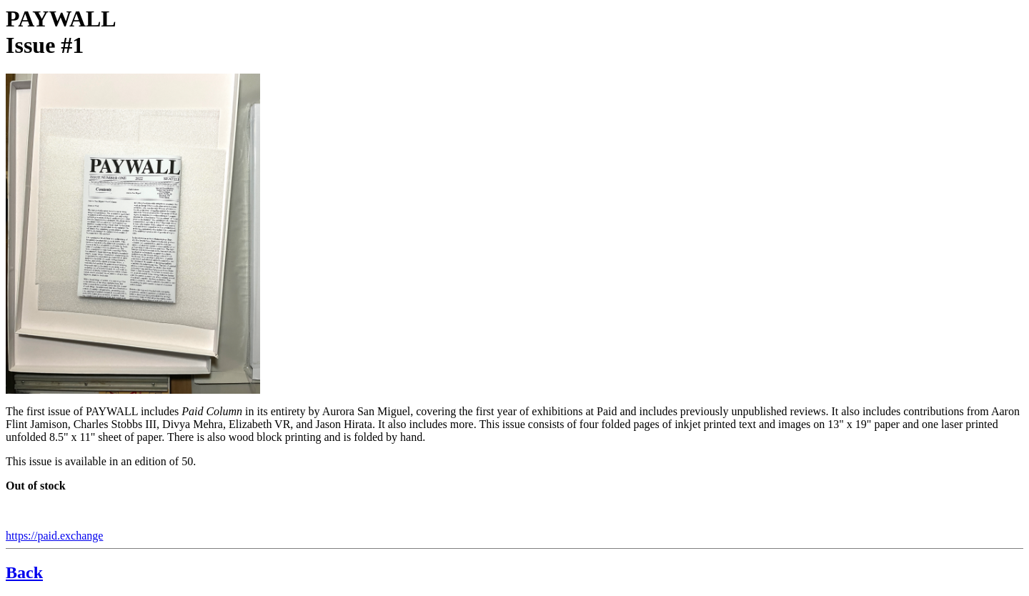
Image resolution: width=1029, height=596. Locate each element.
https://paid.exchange (54, 536)
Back (24, 572)
